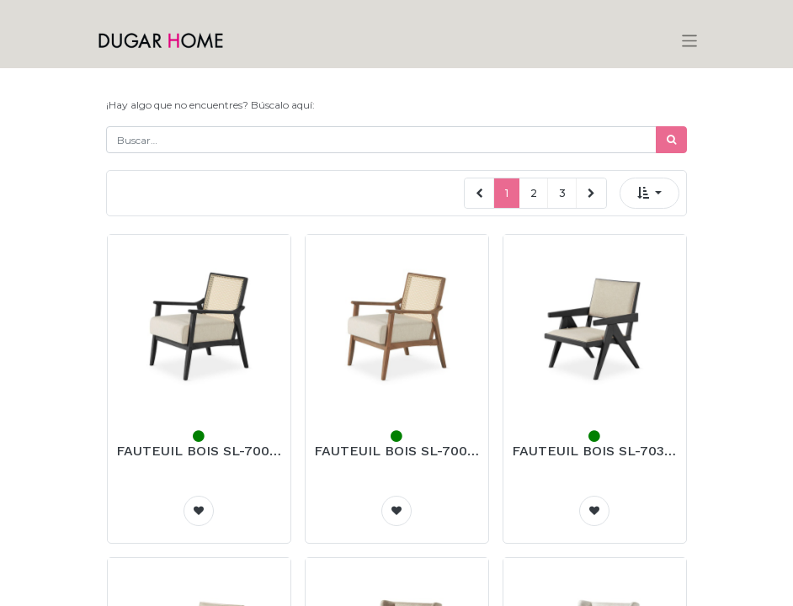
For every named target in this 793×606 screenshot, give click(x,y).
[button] (649, 193)
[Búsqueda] (671, 139)
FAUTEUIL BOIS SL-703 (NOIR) (595, 451)
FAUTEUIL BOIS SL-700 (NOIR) (199, 451)
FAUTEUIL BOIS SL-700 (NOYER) (397, 451)
